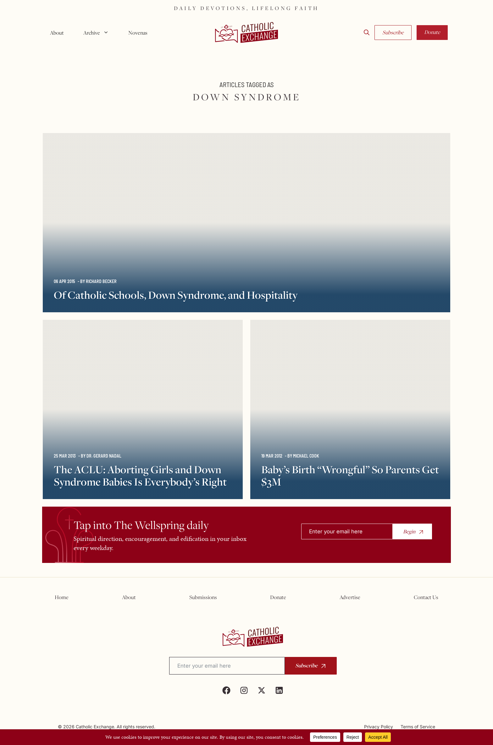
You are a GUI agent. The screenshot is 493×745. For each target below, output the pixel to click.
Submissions (203, 597)
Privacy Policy (378, 726)
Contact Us (426, 597)
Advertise (350, 597)
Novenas (137, 32)
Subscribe (393, 32)
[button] (366, 32)
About (57, 32)
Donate (432, 32)
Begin (409, 531)
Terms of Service (418, 726)
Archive (98, 32)
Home (62, 597)
